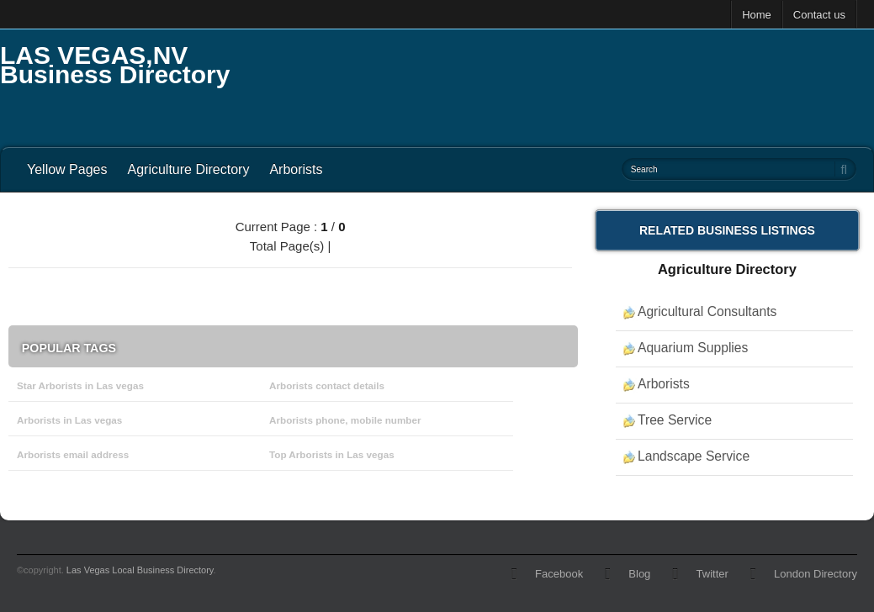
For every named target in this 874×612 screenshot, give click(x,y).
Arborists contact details (326, 385)
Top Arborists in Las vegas (332, 454)
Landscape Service (694, 456)
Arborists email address (73, 454)
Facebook (559, 573)
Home (756, 14)
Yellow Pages (67, 169)
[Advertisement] (568, 84)
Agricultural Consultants (707, 311)
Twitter (712, 573)
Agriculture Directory (188, 169)
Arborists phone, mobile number (345, 419)
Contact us (819, 14)
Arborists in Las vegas (69, 419)
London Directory (815, 573)
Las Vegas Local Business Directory (140, 570)
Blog (639, 573)
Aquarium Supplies (693, 347)
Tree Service (675, 420)
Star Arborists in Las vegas (80, 385)
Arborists (295, 169)
